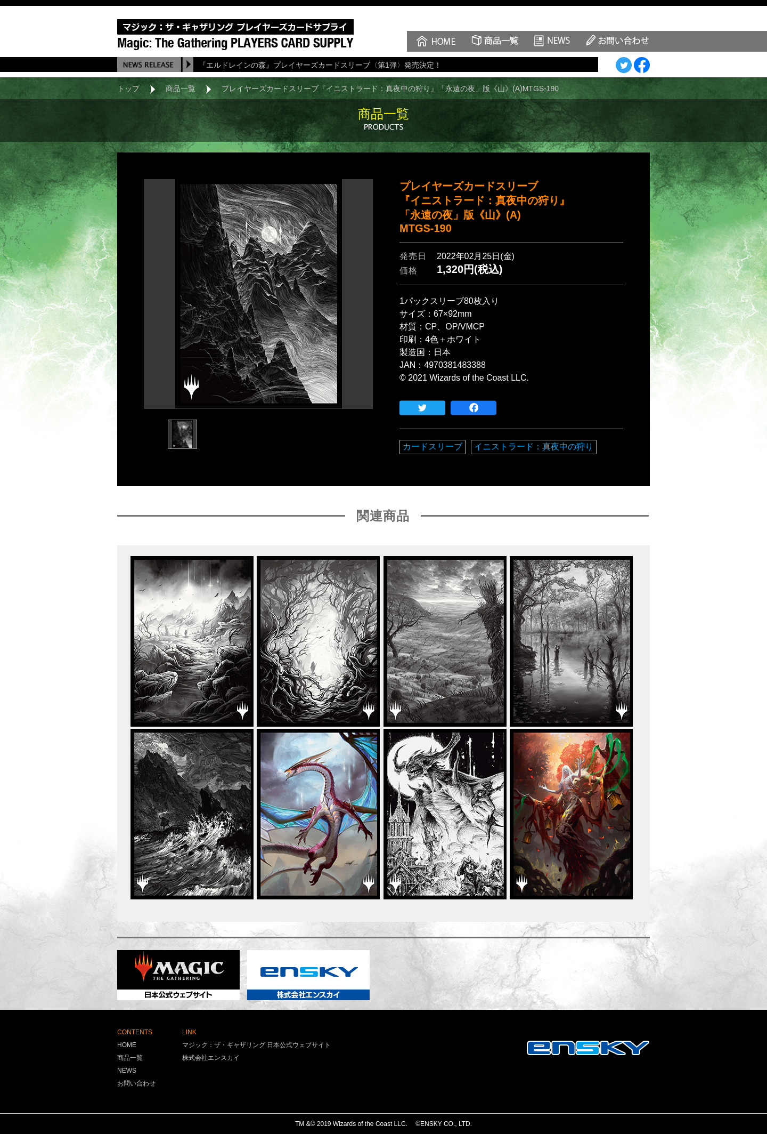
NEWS (126, 1070)
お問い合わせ (136, 1083)
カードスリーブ (432, 446)
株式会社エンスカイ (211, 1057)
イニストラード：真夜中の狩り (533, 446)
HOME (126, 1045)
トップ (128, 88)
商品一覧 (180, 88)
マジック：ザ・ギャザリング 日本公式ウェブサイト (256, 1045)
